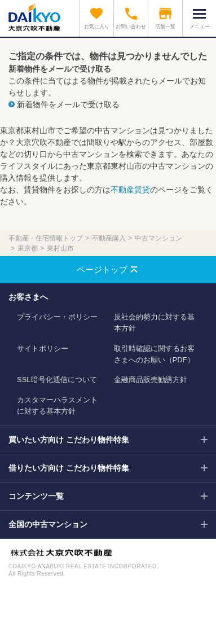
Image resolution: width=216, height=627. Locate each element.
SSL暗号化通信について (57, 379)
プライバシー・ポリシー (57, 317)
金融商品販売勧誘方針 (150, 379)
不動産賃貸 (130, 189)
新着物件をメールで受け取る (68, 104)
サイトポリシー (42, 348)
